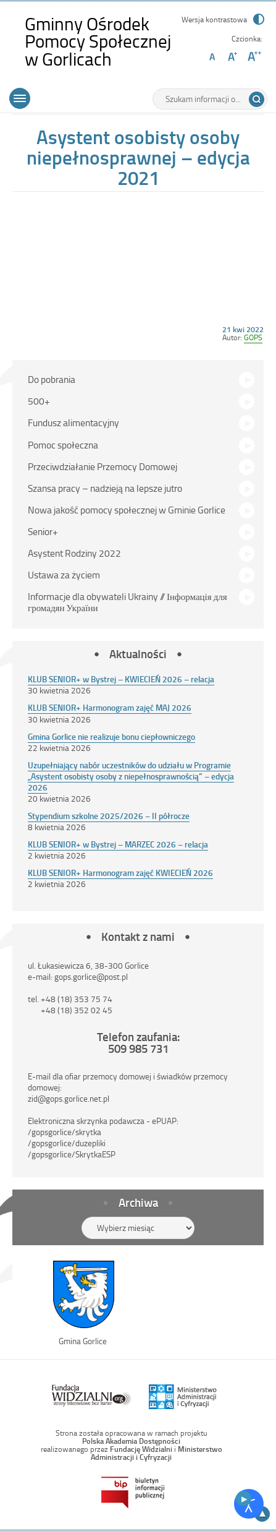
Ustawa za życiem (64, 574)
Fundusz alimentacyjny (73, 422)
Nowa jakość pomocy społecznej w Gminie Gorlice (126, 510)
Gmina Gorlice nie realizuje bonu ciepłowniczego (111, 736)
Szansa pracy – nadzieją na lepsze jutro (105, 488)
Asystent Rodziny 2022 (74, 553)
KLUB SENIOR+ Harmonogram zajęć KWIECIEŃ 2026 (120, 872)
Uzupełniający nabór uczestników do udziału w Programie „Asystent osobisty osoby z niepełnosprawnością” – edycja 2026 (131, 776)
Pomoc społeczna (63, 445)
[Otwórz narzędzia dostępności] (249, 1504)
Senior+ (43, 531)
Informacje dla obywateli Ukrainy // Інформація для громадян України (127, 602)
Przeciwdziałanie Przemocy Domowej (102, 466)
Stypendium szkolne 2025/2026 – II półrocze (109, 815)
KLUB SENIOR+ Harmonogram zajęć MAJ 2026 (109, 707)
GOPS (253, 337)
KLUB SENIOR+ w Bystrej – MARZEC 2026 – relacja (118, 844)
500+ (39, 401)
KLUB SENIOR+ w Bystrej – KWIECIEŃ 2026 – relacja (121, 679)
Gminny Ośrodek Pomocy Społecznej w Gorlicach (101, 41)
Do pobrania (51, 379)
